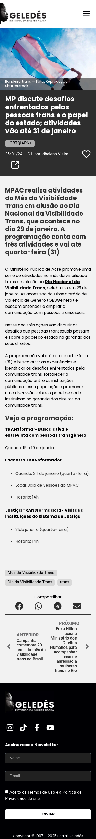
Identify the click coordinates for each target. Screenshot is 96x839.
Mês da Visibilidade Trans (31, 572)
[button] (19, 606)
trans (64, 582)
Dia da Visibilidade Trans (30, 582)
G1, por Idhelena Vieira (47, 154)
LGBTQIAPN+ (20, 143)
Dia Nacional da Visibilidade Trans (42, 285)
